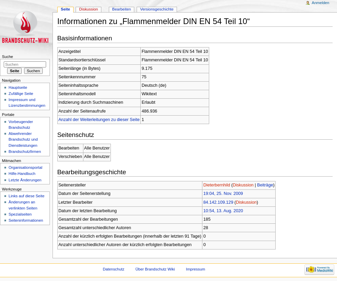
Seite (65, 9)
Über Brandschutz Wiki (155, 269)
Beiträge (265, 185)
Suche (7, 57)
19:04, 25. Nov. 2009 (223, 193)
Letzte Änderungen (24, 180)
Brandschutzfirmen (24, 151)
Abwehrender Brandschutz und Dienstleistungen (23, 139)
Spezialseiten (20, 214)
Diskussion (243, 185)
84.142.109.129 (218, 202)
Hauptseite (17, 87)
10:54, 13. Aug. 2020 (223, 210)
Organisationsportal (25, 167)
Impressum (195, 269)
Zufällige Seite (20, 94)
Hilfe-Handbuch (21, 174)
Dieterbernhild (216, 185)
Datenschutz (113, 269)
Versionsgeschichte (157, 9)
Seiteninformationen (25, 220)
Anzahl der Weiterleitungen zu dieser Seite (99, 119)
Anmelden (321, 3)
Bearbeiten (121, 9)
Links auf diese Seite (26, 196)
